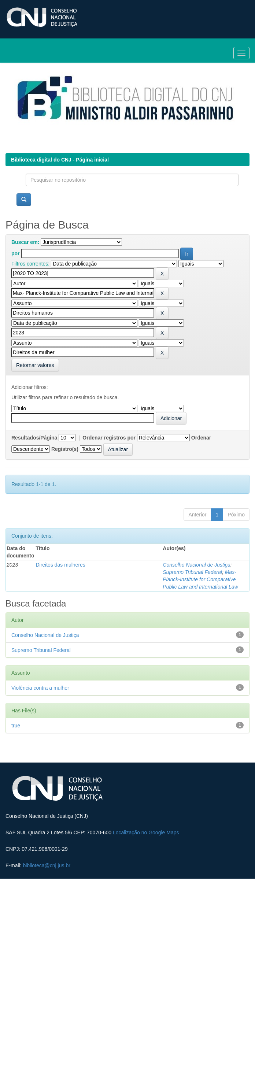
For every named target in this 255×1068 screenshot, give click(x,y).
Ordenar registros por (109, 438)
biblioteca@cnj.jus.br (46, 865)
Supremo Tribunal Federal (192, 572)
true (15, 725)
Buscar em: (25, 242)
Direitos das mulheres (60, 565)
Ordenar (201, 438)
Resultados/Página (34, 438)
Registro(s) (64, 449)
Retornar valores (35, 365)
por (15, 253)
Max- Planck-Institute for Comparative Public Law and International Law (200, 579)
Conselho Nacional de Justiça (196, 565)
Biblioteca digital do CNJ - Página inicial (60, 160)
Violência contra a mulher (40, 688)
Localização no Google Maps (146, 832)
